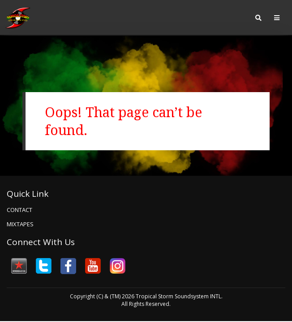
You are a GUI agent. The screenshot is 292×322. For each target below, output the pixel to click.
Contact (19, 210)
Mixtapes (20, 224)
